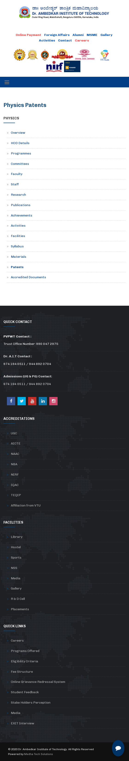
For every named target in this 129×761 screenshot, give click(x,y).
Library (16, 537)
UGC (14, 433)
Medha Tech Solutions (38, 754)
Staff (15, 184)
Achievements (21, 215)
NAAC (15, 454)
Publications (20, 205)
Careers (17, 641)
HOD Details (20, 143)
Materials (18, 257)
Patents (17, 267)
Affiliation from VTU (26, 505)
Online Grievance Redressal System (38, 682)
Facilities (18, 236)
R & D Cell (18, 599)
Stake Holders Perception (30, 703)
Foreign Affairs (57, 35)
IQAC (15, 485)
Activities (47, 40)
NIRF (15, 475)
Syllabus (17, 246)
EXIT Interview (22, 723)
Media (16, 578)
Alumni (78, 35)
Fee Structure (22, 672)
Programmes (21, 153)
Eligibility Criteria (24, 661)
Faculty (16, 174)
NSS (14, 568)
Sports (16, 558)
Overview (18, 133)
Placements (20, 609)
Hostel (16, 547)
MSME (92, 35)
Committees (20, 164)
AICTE (16, 443)
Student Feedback (25, 692)
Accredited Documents (28, 277)
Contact (65, 40)
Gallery (106, 35)
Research (18, 195)
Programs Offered (25, 651)
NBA (14, 464)
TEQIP (16, 495)
